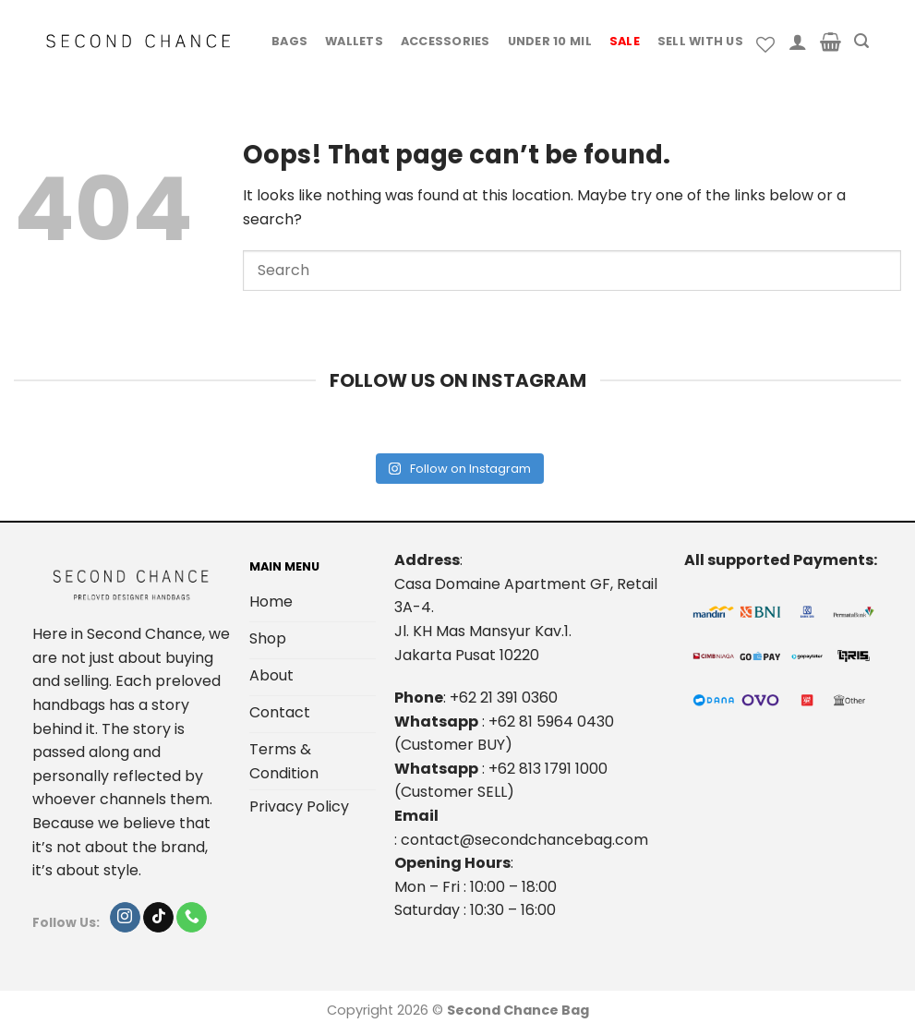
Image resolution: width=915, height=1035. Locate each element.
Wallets (354, 41)
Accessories (445, 41)
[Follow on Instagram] (125, 917)
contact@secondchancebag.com (524, 839)
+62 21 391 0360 (504, 697)
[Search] (861, 41)
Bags (289, 41)
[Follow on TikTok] (158, 917)
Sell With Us (700, 41)
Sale (624, 41)
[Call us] (191, 917)
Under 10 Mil (550, 41)
